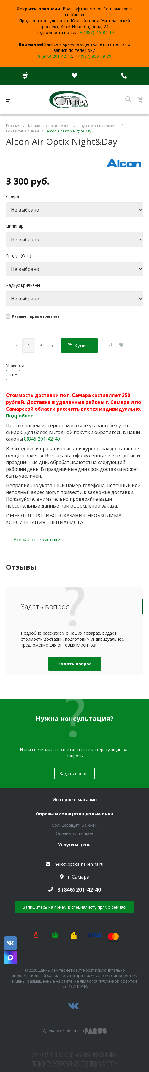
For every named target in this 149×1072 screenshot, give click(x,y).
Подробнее (20, 415)
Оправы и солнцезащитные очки (74, 814)
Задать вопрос (74, 664)
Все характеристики (37, 539)
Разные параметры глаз (35, 316)
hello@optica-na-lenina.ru (79, 864)
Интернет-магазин (75, 799)
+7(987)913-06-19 (97, 32)
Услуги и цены (74, 844)
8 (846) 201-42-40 (55, 56)
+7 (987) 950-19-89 (92, 56)
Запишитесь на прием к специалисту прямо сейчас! (74, 907)
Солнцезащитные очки (75, 825)
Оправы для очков (74, 833)
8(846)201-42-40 (42, 439)
